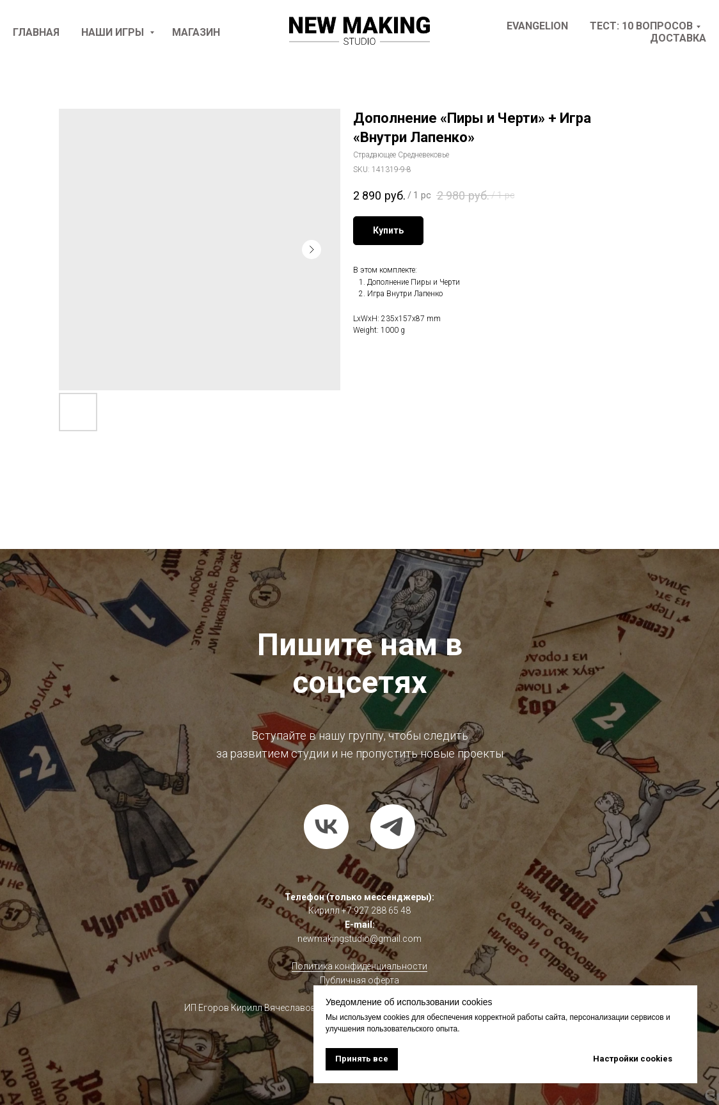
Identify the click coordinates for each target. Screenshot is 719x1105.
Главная (36, 32)
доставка (678, 38)
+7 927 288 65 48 (376, 910)
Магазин (196, 32)
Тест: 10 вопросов (641, 26)
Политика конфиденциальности (359, 966)
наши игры (113, 32)
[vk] (326, 826)
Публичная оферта (359, 980)
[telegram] (392, 826)
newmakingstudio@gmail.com (359, 939)
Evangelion (537, 26)
